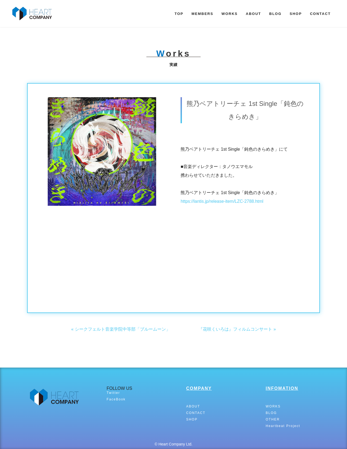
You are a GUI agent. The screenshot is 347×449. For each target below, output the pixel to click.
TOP (179, 14)
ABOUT (253, 14)
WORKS (229, 14)
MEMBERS (202, 14)
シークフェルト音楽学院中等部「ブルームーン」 (122, 329)
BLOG (275, 14)
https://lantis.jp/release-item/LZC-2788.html (222, 201)
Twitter (113, 393)
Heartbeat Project (283, 426)
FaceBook (116, 399)
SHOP (296, 14)
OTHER (273, 419)
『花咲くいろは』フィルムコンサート (235, 329)
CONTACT (320, 14)
